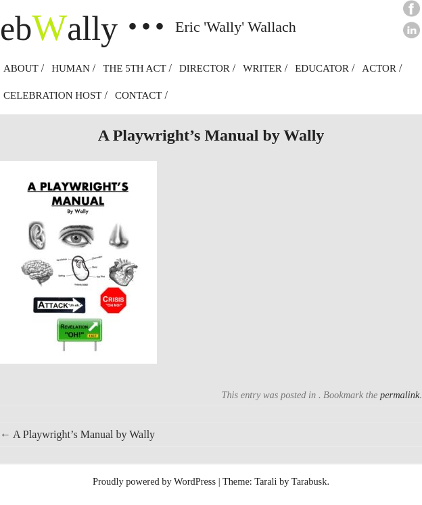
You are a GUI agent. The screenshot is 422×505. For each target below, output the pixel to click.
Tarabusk (309, 481)
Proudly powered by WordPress (154, 481)
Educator (322, 68)
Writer (262, 68)
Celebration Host (52, 95)
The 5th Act (134, 68)
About (21, 68)
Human (70, 68)
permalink (399, 394)
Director (204, 68)
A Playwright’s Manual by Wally (77, 434)
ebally (59, 28)
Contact (138, 95)
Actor (379, 68)
